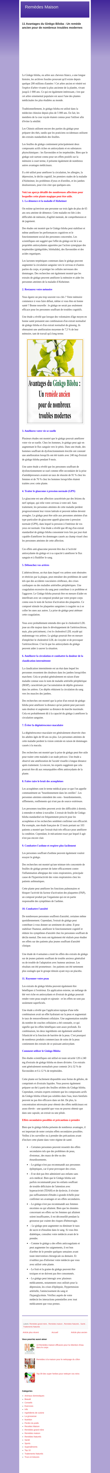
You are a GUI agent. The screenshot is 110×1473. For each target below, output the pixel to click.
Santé (83, 1324)
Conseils (28, 1402)
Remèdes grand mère (38, 1324)
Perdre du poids (32, 1423)
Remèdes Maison (41, 7)
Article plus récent (31, 1332)
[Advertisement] (55, 50)
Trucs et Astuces (32, 1457)
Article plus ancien (79, 1332)
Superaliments (31, 1447)
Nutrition (28, 1419)
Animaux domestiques (34, 1396)
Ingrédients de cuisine (34, 1413)
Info (26, 1409)
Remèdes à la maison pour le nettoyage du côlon (58, 1359)
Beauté (28, 1399)
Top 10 (28, 1450)
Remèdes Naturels (71, 1324)
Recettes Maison (32, 1426)
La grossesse (31, 1416)
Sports (27, 1443)
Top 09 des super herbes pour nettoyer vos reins (57, 1374)
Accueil (55, 1332)
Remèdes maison (55, 1324)
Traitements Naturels (31, 1327)
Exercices (29, 1406)
